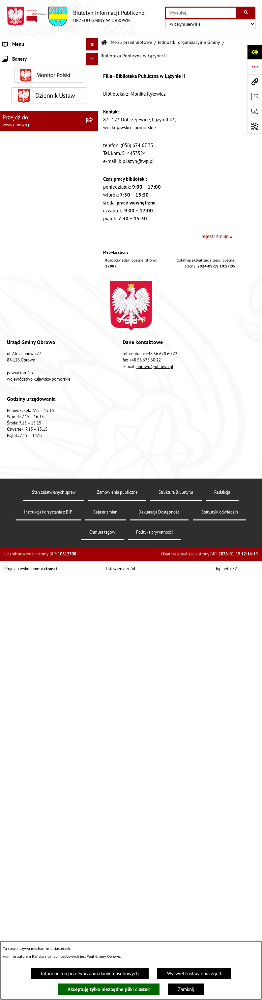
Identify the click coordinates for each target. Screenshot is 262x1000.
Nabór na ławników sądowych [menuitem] (33, 895)
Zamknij (186, 989)
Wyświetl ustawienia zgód (194, 973)
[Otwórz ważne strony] (254, 96)
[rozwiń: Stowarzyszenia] (93, 713)
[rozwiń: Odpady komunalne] (93, 730)
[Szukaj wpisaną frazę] (246, 13)
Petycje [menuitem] (10, 813)
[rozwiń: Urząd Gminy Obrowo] (93, 106)
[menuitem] (49, 73)
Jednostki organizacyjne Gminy (189, 42)
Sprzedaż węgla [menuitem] (19, 939)
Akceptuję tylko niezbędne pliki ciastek (109, 989)
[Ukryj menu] (92, 44)
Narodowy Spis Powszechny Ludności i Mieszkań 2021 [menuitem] (42, 911)
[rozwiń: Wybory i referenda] (93, 883)
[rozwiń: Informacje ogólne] (93, 73)
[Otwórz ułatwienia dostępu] (254, 52)
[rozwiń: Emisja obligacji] (93, 764)
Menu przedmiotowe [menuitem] (24, 56)
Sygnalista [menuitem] (13, 927)
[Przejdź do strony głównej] (76, 16)
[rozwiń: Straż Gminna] (93, 465)
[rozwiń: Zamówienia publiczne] (93, 499)
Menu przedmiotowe (131, 42)
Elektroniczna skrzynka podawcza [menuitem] (37, 838)
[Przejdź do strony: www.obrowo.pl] (254, 81)
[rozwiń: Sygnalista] (93, 927)
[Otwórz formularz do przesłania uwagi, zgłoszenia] (254, 111)
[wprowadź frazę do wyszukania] (201, 13)
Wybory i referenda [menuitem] (22, 882)
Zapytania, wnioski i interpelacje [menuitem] (36, 826)
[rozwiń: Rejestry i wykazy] (93, 747)
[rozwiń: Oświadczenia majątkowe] (93, 549)
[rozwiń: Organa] (93, 90)
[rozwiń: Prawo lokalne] (93, 123)
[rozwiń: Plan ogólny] (93, 640)
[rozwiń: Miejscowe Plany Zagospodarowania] (93, 615)
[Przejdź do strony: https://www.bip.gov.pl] (254, 66)
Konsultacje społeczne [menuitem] (26, 850)
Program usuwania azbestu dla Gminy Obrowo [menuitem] (41, 866)
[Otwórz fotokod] (254, 126)
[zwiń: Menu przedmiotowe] (93, 57)
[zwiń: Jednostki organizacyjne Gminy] (93, 173)
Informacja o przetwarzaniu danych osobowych (90, 973)
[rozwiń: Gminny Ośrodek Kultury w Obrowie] (93, 190)
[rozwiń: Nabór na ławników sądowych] (93, 895)
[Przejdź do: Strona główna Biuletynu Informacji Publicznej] (104, 42)
